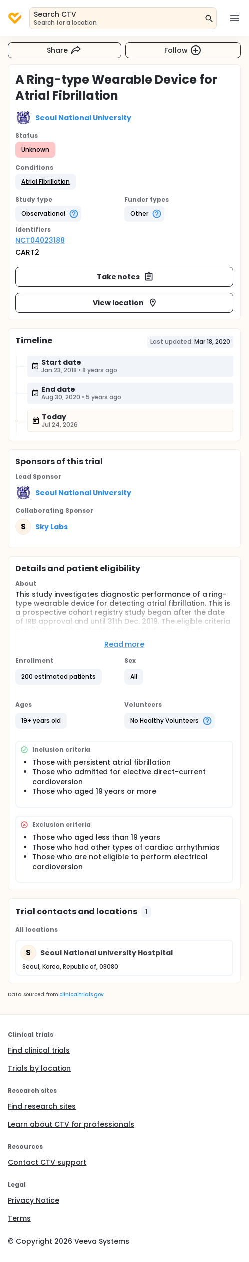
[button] (46, 182)
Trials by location (39, 1068)
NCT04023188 (40, 240)
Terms (19, 1218)
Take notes (125, 277)
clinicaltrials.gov (82, 994)
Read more (124, 644)
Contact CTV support (47, 1162)
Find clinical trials (39, 1050)
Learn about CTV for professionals (71, 1124)
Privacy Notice (34, 1200)
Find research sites (42, 1106)
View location (125, 303)
